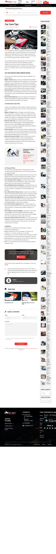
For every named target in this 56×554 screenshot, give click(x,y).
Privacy (43, 444)
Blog (41, 427)
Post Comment (21, 343)
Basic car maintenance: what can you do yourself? (28, 156)
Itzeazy (6, 264)
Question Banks (42, 419)
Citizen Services (12, 5)
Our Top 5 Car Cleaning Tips (28, 161)
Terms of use (37, 444)
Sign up (46, 2)
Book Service (21, 257)
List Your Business (42, 436)
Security (49, 444)
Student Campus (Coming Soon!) (43, 5)
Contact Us (41, 431)
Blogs (27, 2)
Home (15, 2)
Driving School (28, 5)
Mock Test (41, 423)
